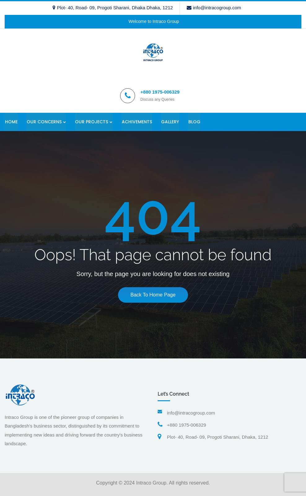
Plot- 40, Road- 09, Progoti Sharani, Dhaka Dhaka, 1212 (113, 7)
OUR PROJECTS (91, 122)
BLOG (195, 122)
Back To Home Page (153, 295)
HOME (11, 122)
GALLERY (171, 122)
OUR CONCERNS (44, 122)
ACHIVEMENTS (137, 122)
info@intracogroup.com (214, 7)
